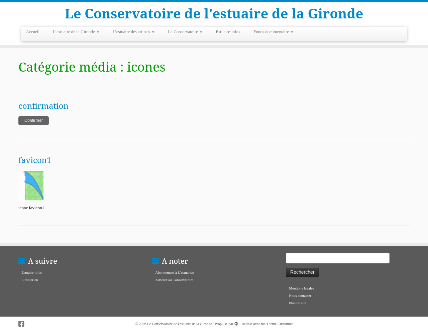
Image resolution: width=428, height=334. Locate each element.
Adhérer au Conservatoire (174, 280)
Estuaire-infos (228, 31)
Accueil (32, 31)
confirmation (43, 105)
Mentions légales (301, 288)
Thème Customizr (279, 324)
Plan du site (297, 303)
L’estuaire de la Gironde (76, 31)
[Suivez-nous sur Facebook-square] (23, 324)
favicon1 (34, 159)
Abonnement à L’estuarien (174, 272)
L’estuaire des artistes (133, 31)
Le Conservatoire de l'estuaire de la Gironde (214, 13)
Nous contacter (300, 296)
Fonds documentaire (273, 31)
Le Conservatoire (185, 31)
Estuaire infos (31, 272)
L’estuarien (29, 280)
